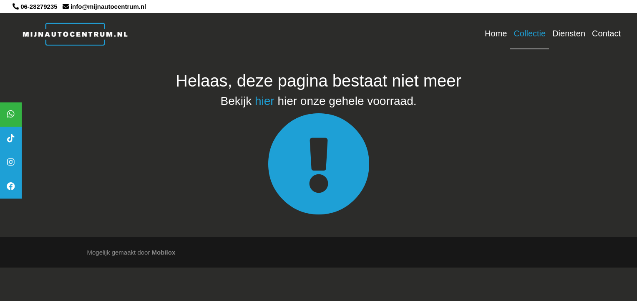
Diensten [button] (568, 33)
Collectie (530, 33)
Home (496, 33)
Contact (606, 33)
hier (264, 100)
